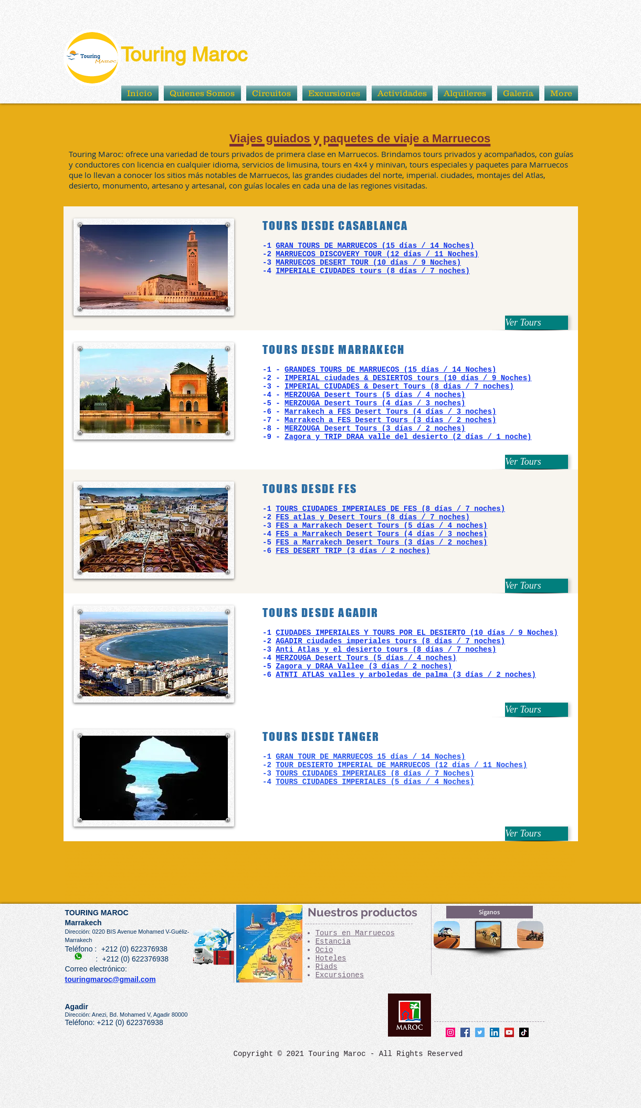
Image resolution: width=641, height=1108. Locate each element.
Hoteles (331, 958)
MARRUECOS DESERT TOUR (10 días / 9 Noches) (368, 262)
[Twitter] (480, 1032)
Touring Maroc (184, 54)
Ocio (324, 950)
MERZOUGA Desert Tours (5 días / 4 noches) (375, 395)
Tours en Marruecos (355, 933)
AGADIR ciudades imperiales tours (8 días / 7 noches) (390, 641)
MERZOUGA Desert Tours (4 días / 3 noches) (375, 403)
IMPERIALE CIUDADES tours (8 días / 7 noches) (373, 271)
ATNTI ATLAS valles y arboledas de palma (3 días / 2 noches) (406, 675)
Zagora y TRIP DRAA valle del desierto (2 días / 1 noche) (408, 437)
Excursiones (340, 975)
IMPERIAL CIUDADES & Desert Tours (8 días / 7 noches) (399, 386)
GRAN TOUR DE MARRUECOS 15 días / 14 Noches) (370, 756)
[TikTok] (524, 1032)
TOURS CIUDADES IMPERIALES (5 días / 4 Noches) (375, 782)
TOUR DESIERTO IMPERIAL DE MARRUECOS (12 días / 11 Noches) (401, 765)
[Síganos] (489, 912)
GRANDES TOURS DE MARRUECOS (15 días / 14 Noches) (390, 369)
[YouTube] (509, 1032)
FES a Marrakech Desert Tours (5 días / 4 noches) (381, 525)
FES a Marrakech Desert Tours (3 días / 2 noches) (381, 542)
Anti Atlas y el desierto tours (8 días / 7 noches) (386, 649)
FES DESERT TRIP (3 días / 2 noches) (353, 551)
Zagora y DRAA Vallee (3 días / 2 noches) (364, 666)
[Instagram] (450, 1032)
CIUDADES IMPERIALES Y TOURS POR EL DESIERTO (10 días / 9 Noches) (417, 633)
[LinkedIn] (494, 1032)
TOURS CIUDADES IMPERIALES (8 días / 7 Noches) (375, 773)
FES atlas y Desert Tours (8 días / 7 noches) (373, 517)
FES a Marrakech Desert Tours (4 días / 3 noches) (381, 534)
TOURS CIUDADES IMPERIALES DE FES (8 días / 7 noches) (390, 509)
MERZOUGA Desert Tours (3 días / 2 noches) (375, 428)
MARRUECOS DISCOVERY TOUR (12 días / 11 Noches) (377, 254)
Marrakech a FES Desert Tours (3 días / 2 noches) (390, 420)
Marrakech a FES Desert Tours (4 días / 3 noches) (390, 411)
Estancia (333, 941)
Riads (327, 967)
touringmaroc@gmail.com (110, 979)
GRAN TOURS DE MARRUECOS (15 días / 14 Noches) (375, 246)
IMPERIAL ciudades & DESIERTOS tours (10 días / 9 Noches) (408, 378)
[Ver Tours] (536, 323)
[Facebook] (465, 1032)
